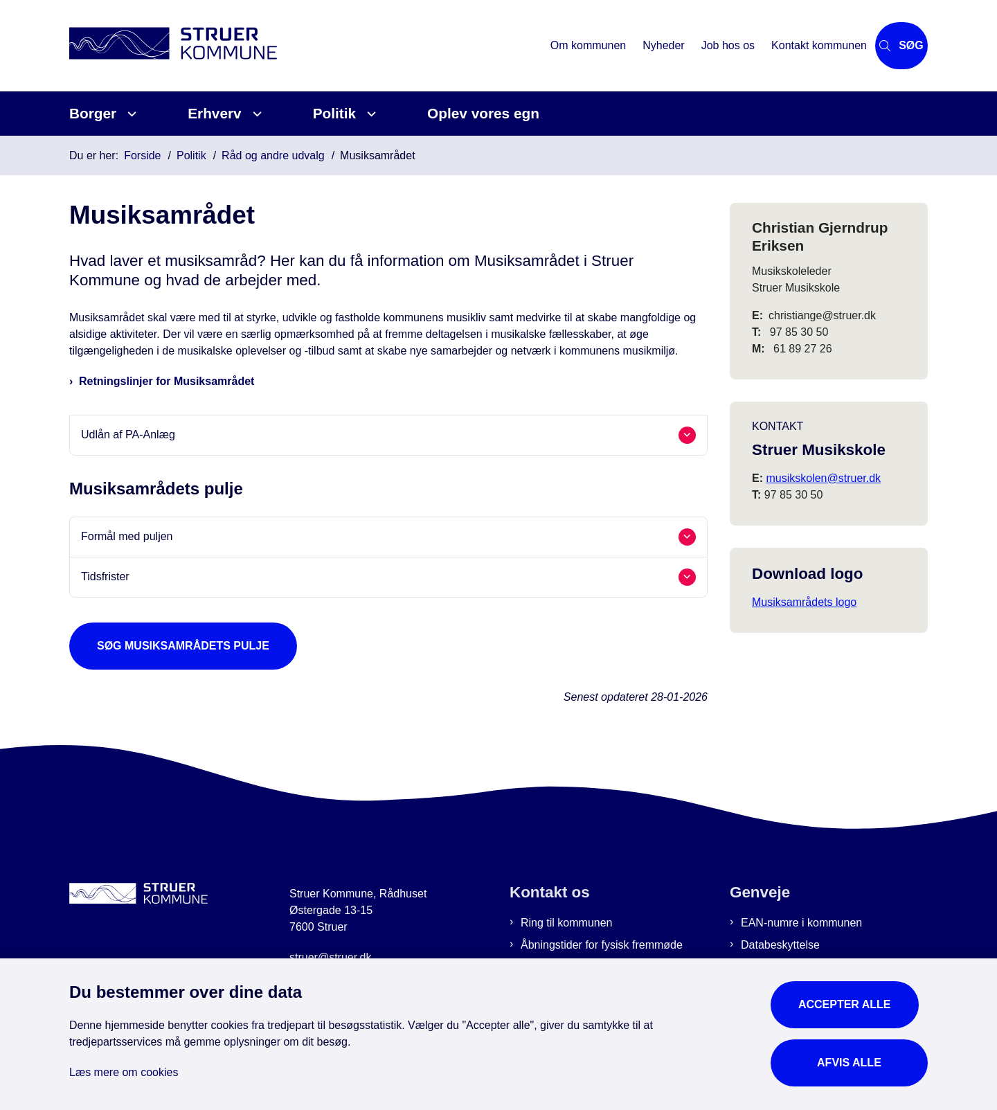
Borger (92, 113)
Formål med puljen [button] (127, 536)
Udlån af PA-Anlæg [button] (128, 434)
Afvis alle (854, 1053)
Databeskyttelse (780, 945)
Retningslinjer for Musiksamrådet (166, 381)
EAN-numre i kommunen (801, 923)
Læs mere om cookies (123, 1062)
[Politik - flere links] (369, 114)
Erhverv (214, 113)
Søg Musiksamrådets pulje (183, 646)
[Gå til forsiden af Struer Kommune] (282, 45)
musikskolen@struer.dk (823, 478)
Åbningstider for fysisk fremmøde (602, 945)
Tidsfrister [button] (105, 576)
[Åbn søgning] (878, 45)
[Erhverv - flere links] (255, 114)
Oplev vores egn (483, 113)
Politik (334, 113)
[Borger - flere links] (129, 114)
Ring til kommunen (567, 923)
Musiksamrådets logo (804, 602)
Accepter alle (853, 995)
